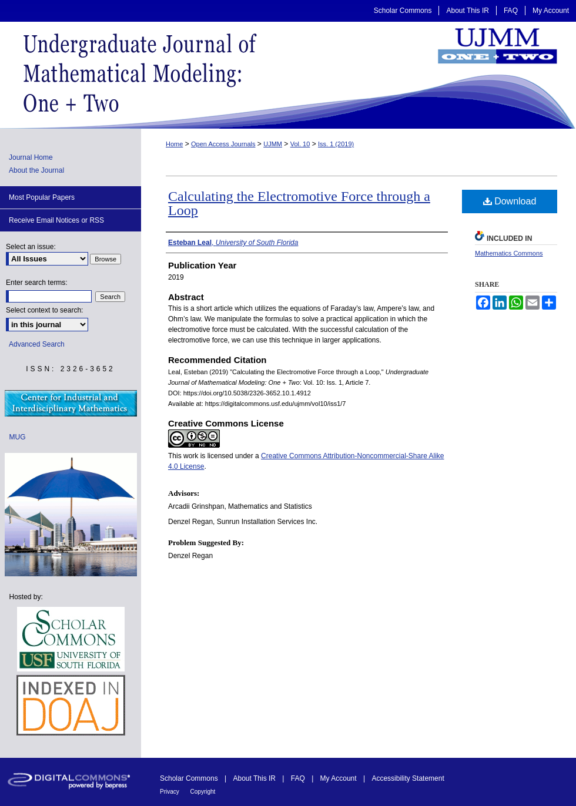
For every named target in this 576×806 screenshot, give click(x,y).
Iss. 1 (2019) (336, 143)
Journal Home (31, 157)
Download (510, 201)
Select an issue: (31, 247)
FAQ (299, 778)
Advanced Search (37, 344)
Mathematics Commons (509, 253)
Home (174, 143)
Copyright (203, 791)
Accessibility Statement (407, 778)
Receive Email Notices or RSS (56, 220)
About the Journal (36, 170)
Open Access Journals (223, 143)
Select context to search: (44, 310)
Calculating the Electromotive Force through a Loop (299, 203)
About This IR (255, 778)
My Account (339, 778)
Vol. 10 (300, 143)
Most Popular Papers (42, 197)
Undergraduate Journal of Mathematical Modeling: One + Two (288, 75)
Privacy (170, 791)
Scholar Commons (190, 778)
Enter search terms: (37, 282)
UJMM (272, 143)
